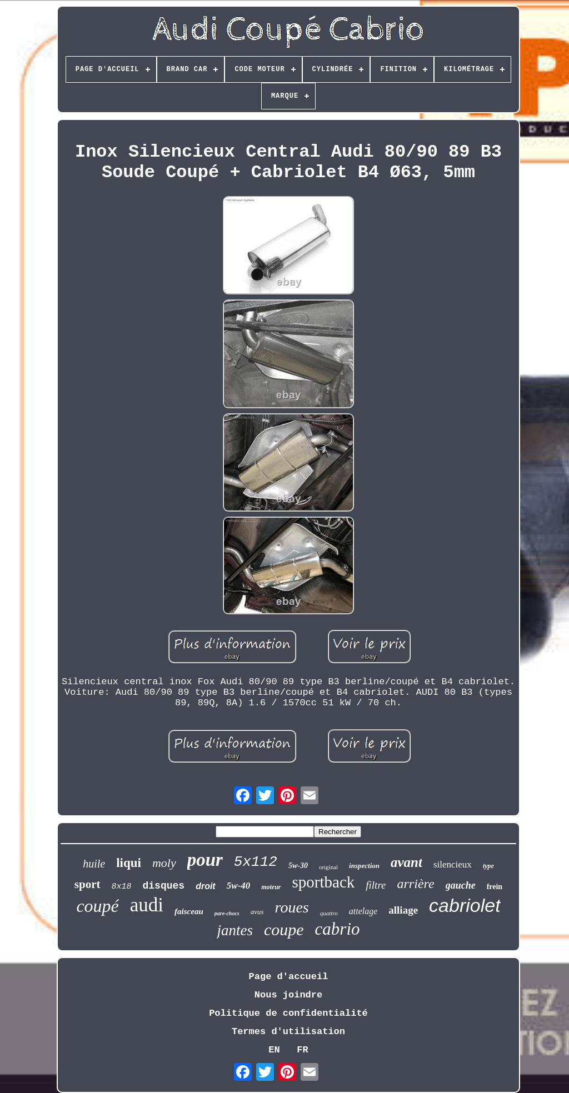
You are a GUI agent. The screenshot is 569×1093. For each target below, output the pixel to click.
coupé (97, 906)
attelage (363, 911)
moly (164, 863)
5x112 (255, 862)
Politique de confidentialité (288, 1013)
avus (257, 912)
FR (302, 1050)
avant (406, 862)
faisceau (188, 911)
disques (164, 885)
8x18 (122, 886)
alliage (403, 910)
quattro (329, 913)
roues (292, 907)
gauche (461, 885)
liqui (128, 863)
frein (495, 887)
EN (273, 1050)
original (328, 867)
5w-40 (239, 885)
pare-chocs (226, 913)
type (488, 866)
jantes (235, 930)
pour (205, 860)
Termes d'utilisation (288, 1031)
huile (94, 864)
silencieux (452, 864)
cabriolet (465, 905)
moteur (271, 887)
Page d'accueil (288, 976)
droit (206, 886)
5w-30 (298, 865)
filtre (376, 885)
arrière (416, 883)
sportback (323, 882)
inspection (364, 865)
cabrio (337, 929)
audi (146, 905)
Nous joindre (288, 995)
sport (87, 884)
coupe (284, 929)
